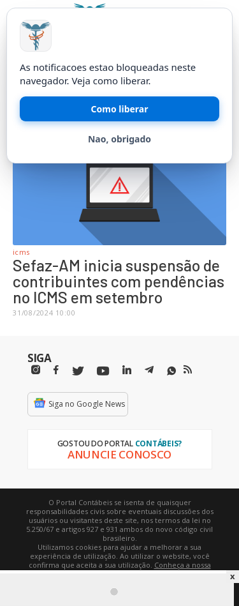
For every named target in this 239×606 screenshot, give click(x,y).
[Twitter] (77, 371)
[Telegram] (149, 371)
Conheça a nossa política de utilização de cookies (138, 569)
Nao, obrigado (119, 139)
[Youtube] (103, 371)
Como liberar (119, 109)
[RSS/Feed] (188, 369)
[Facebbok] (56, 370)
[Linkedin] (127, 370)
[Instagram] (35, 370)
